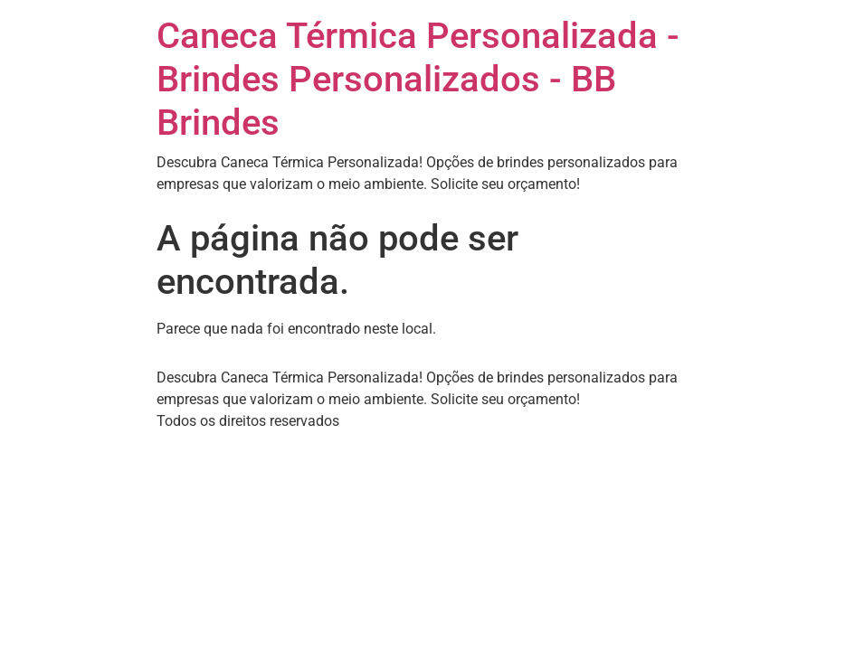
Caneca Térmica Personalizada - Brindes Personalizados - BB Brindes (418, 79)
